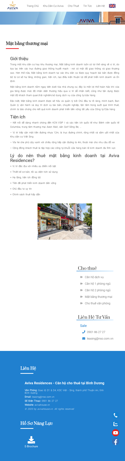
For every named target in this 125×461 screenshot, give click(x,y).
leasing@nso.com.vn (100, 338)
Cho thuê (73, 5)
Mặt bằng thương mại (98, 296)
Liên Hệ (100, 5)
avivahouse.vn (42, 404)
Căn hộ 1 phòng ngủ (97, 283)
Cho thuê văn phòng (97, 303)
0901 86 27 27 (96, 332)
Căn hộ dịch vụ (94, 277)
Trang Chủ (33, 5)
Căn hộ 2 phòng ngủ (97, 290)
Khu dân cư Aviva (53, 5)
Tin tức (87, 5)
